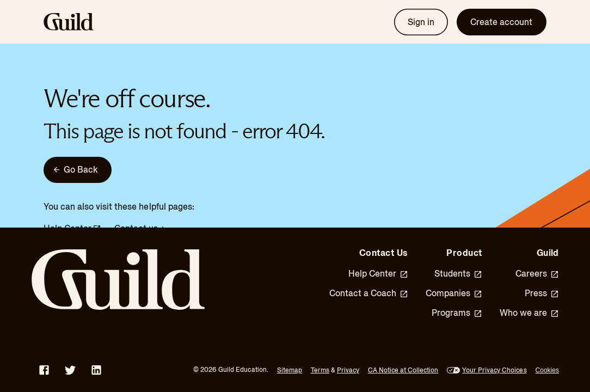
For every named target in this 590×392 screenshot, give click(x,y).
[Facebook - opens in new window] (44, 370)
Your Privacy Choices (494, 370)
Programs (457, 313)
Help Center (378, 274)
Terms (320, 370)
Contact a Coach (368, 293)
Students (458, 274)
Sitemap (289, 370)
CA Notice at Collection (403, 370)
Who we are (529, 313)
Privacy (348, 370)
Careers (537, 274)
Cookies (547, 370)
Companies (454, 293)
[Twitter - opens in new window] (70, 370)
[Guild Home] (130, 279)
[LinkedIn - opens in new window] (96, 370)
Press (542, 293)
